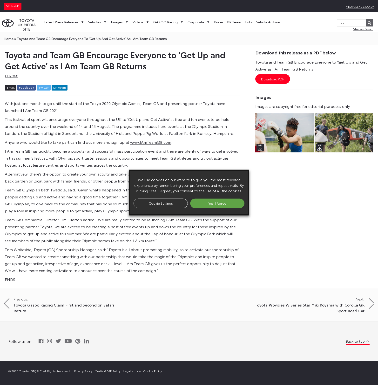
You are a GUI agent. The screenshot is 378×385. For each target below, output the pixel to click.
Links (249, 22)
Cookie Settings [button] (161, 203)
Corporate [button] (199, 22)
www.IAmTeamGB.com (150, 142)
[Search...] (355, 22)
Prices (218, 22)
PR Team (234, 22)
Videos (141, 22)
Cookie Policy (152, 371)
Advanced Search (363, 29)
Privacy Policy (83, 371)
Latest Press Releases (64, 22)
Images (120, 22)
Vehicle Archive (268, 22)
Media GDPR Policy (108, 371)
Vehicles (97, 22)
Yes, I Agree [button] (217, 203)
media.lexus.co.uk (360, 6)
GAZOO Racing (168, 22)
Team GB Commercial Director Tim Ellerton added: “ (51, 219)
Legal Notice (132, 371)
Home (9, 38)
